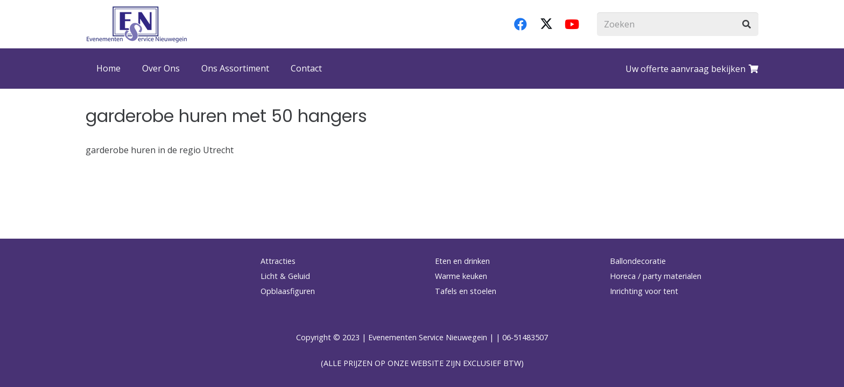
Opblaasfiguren (288, 291)
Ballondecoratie (638, 261)
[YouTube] (572, 24)
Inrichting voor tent (644, 291)
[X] (546, 24)
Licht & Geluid (285, 276)
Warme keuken (461, 276)
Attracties (278, 261)
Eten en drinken (462, 261)
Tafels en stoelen (465, 291)
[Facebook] (520, 24)
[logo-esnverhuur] (137, 24)
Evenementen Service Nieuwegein (427, 337)
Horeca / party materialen (655, 276)
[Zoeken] (677, 24)
